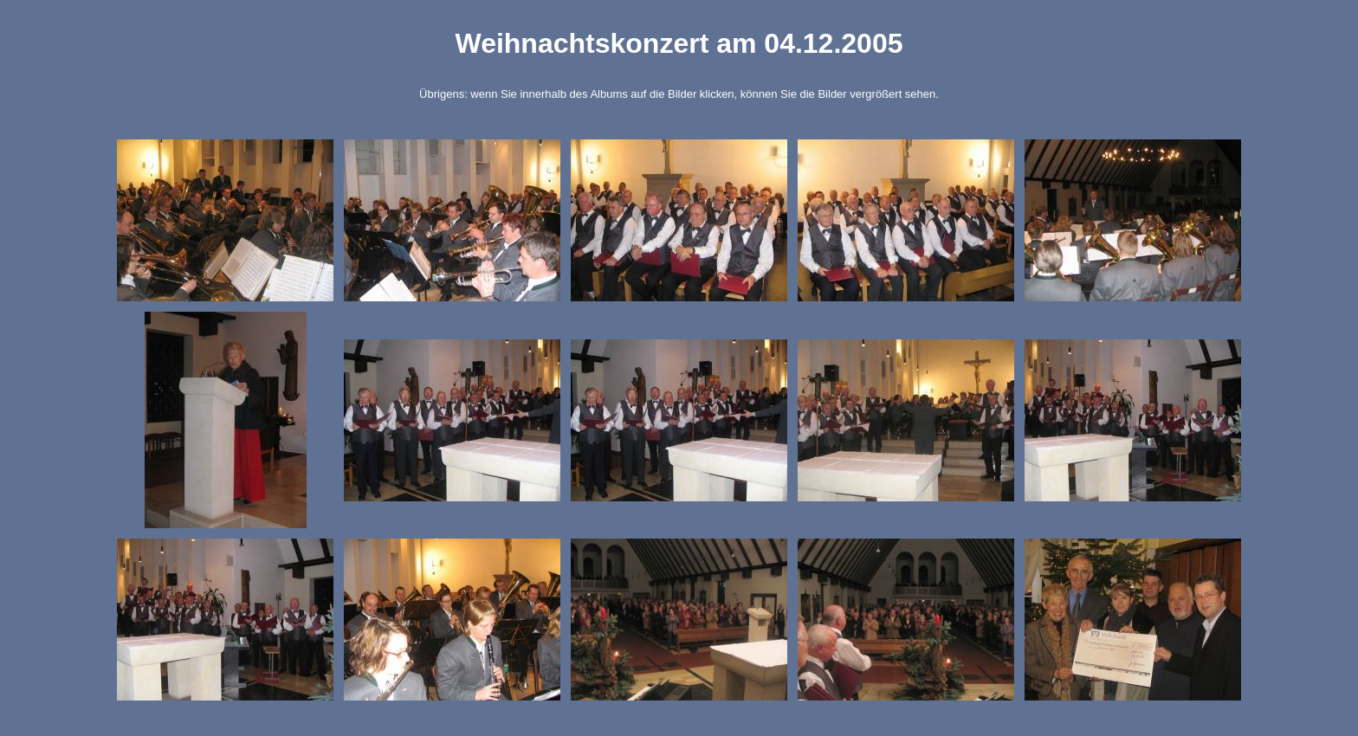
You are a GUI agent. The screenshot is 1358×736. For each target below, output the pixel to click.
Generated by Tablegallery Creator (679, 722)
